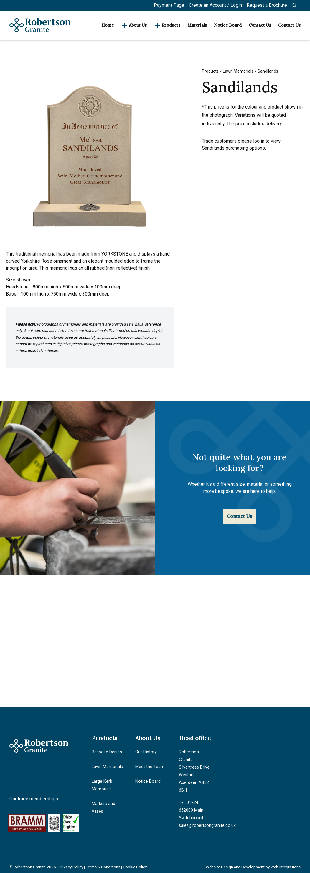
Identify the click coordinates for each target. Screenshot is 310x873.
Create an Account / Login (215, 5)
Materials (197, 25)
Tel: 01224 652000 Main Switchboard (191, 810)
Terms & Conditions (103, 866)
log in (258, 141)
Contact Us (260, 25)
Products (171, 25)
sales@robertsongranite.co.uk (207, 825)
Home (107, 25)
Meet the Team (149, 766)
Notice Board (228, 25)
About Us (138, 25)
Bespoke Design (107, 752)
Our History (146, 752)
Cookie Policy (135, 866)
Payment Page (169, 5)
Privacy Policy (71, 866)
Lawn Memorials (238, 71)
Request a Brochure (267, 5)
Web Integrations (286, 866)
